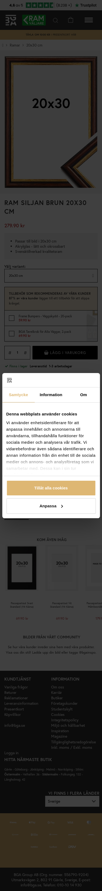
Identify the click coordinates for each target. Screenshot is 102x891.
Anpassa (51, 506)
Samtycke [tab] (18, 394)
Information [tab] (51, 394)
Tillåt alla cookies (51, 488)
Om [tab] (83, 394)
